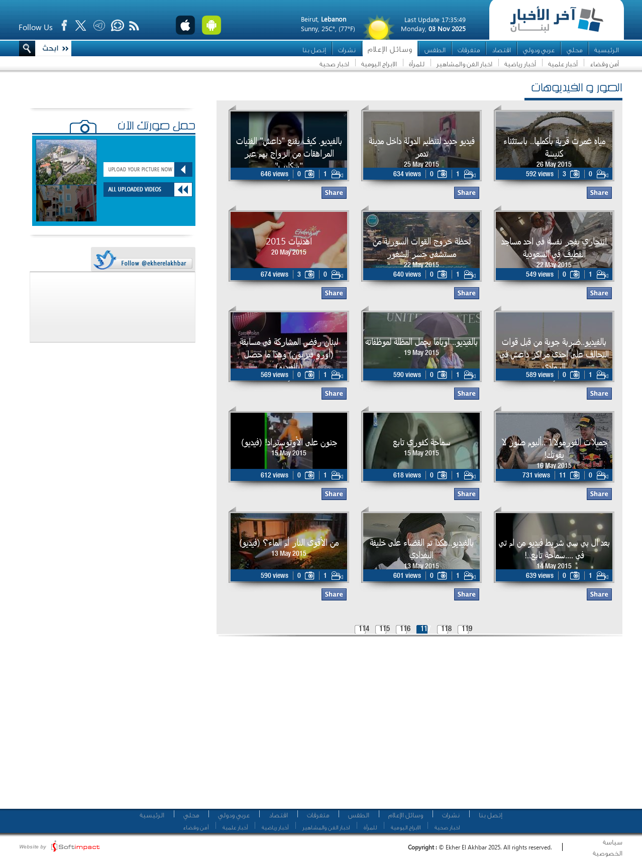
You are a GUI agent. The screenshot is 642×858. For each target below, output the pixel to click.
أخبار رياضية (520, 64)
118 (446, 629)
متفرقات (469, 50)
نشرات (347, 50)
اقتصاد (501, 50)
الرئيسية (606, 50)
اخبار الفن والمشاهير (464, 64)
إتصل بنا (314, 50)
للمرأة (416, 64)
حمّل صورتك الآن (156, 127)
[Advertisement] (333, 725)
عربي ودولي (539, 50)
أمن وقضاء (604, 64)
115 (384, 629)
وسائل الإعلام (390, 49)
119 (467, 629)
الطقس (435, 50)
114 (364, 629)
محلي (574, 50)
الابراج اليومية (379, 64)
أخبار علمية (563, 64)
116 (405, 629)
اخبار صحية (334, 64)
